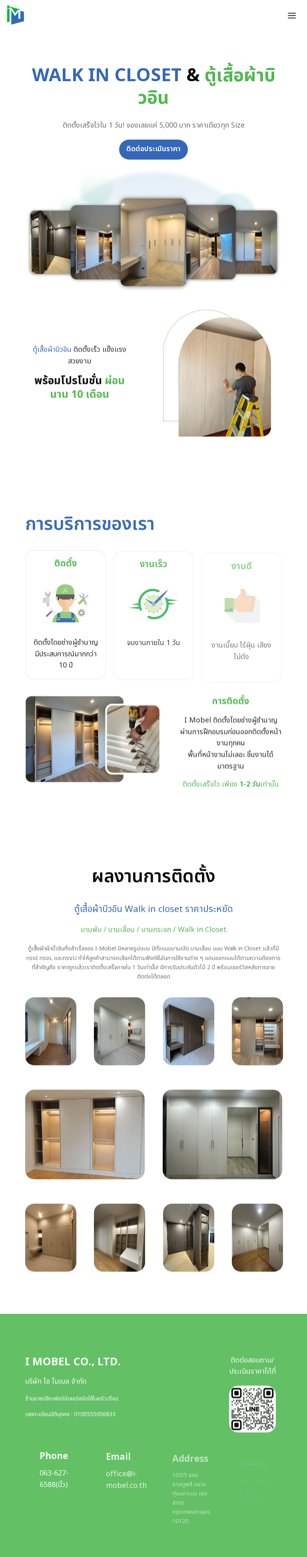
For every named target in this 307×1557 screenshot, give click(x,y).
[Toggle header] (292, 15)
